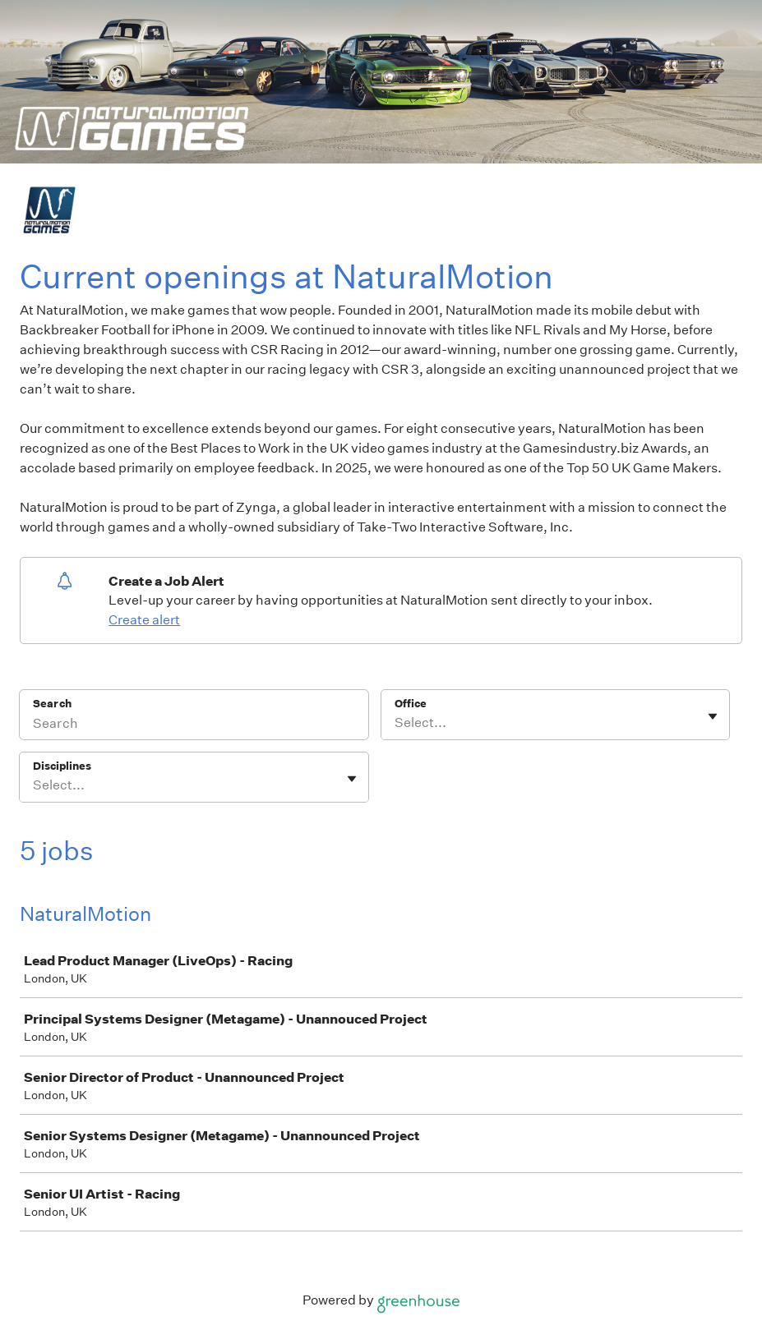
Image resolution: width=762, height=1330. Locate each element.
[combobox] (396, 723)
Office (411, 704)
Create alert (144, 620)
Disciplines (62, 766)
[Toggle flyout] (713, 716)
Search (52, 704)
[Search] (194, 725)
